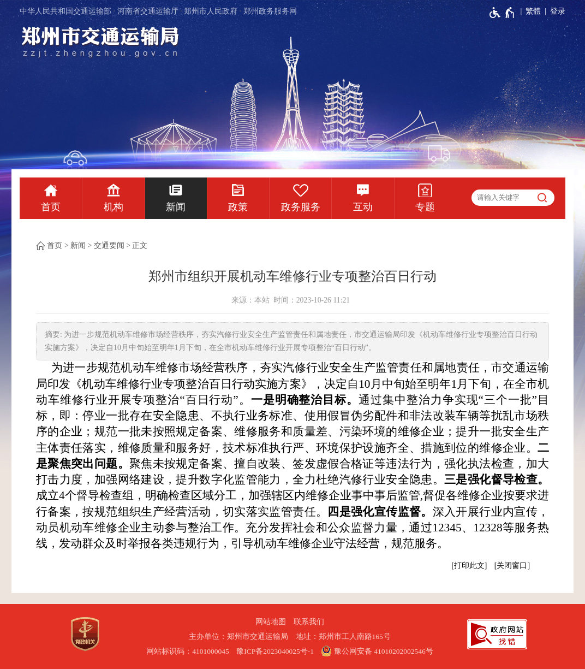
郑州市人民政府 (210, 11)
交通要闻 (109, 245)
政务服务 (300, 207)
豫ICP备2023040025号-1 (275, 651)
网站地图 (270, 622)
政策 (238, 207)
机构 (113, 207)
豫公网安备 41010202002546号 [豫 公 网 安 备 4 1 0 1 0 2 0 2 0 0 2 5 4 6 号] (377, 651)
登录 (557, 11)
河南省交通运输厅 (147, 11)
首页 (51, 207)
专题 (425, 207)
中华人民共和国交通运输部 (65, 11)
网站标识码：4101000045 (187, 651)
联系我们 (309, 622)
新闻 (176, 207)
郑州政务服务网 (270, 11)
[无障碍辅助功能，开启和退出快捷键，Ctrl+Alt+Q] (502, 12)
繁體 (533, 11)
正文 (139, 245)
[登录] (553, 11)
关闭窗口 (512, 565)
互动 (363, 207)
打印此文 (469, 565)
